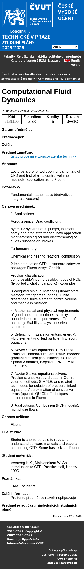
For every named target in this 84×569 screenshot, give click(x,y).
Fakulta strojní (34, 74)
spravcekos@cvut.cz (62, 562)
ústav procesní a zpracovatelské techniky (43, 156)
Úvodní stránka (11, 74)
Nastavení (55, 60)
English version (73, 62)
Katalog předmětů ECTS (28, 60)
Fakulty (9, 56)
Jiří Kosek (32, 526)
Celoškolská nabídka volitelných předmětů (49, 56)
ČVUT (11, 535)
